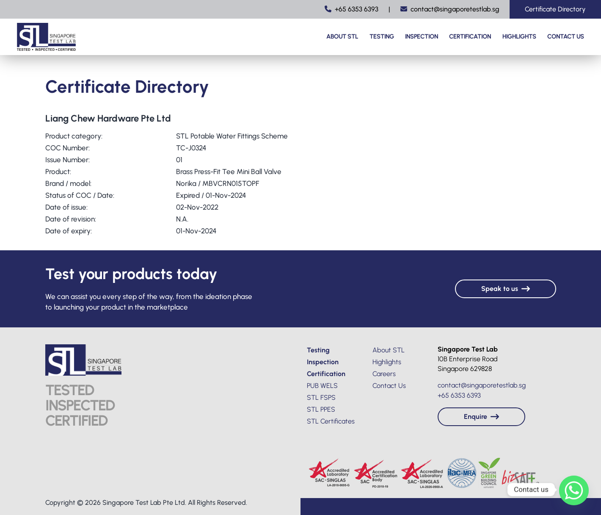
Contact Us (565, 36)
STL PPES (321, 409)
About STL (342, 36)
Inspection (421, 36)
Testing (381, 36)
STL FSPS (321, 397)
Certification (470, 36)
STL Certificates (331, 421)
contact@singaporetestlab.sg (449, 9)
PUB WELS (322, 386)
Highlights (519, 36)
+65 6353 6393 (351, 9)
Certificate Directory (555, 9)
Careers (384, 374)
